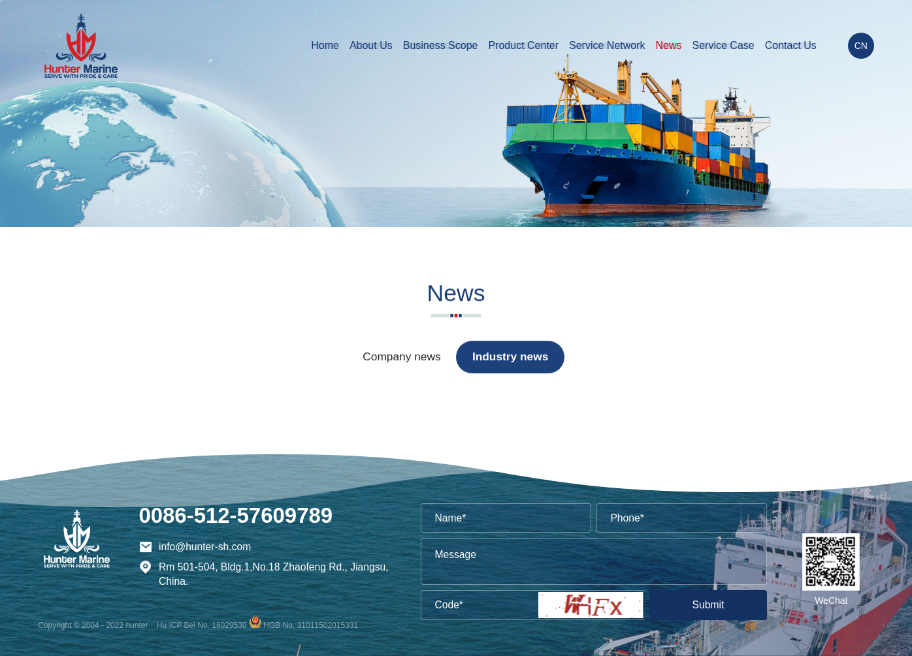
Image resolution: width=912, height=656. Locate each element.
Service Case (723, 45)
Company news (401, 357)
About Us (371, 45)
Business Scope (440, 45)
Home (325, 45)
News (669, 45)
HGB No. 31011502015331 (310, 625)
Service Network (607, 45)
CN (861, 45)
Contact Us (791, 45)
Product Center (523, 45)
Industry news (510, 357)
